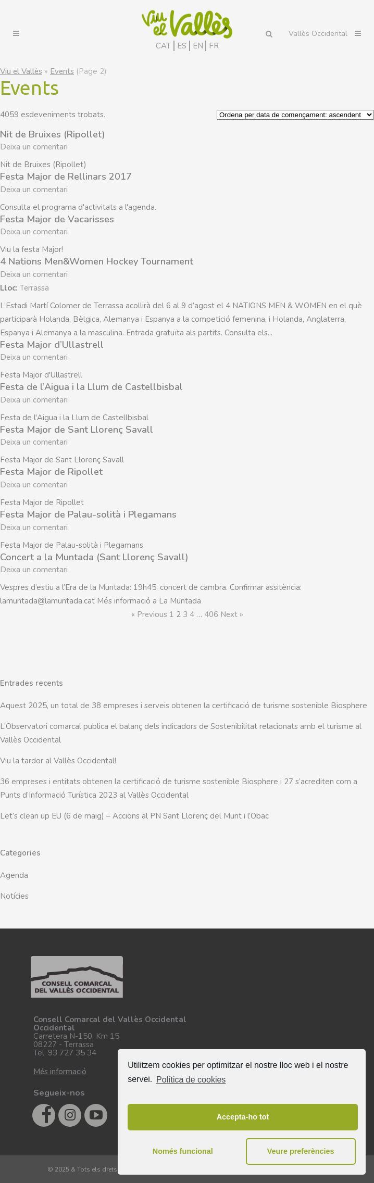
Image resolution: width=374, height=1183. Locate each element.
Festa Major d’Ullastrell (52, 344)
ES (181, 46)
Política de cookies (191, 1079)
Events (62, 71)
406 (211, 614)
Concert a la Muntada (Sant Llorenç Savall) (94, 557)
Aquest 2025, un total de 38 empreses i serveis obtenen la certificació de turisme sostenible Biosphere (183, 705)
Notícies (14, 896)
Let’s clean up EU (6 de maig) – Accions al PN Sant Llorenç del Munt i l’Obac (134, 816)
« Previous (149, 614)
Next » (231, 614)
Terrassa (34, 288)
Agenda (14, 875)
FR (214, 46)
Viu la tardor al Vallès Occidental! (58, 761)
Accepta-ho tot (243, 1117)
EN (198, 46)
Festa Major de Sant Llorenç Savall (76, 429)
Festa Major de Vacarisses (57, 219)
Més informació (59, 1071)
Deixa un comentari (34, 147)
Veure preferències (300, 1151)
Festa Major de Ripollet (51, 471)
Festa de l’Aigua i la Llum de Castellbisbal (91, 387)
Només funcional (183, 1151)
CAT (163, 46)
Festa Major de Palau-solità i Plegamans (88, 514)
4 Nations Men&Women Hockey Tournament (96, 261)
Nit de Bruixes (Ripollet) (52, 134)
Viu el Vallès (21, 71)
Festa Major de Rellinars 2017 (66, 176)
